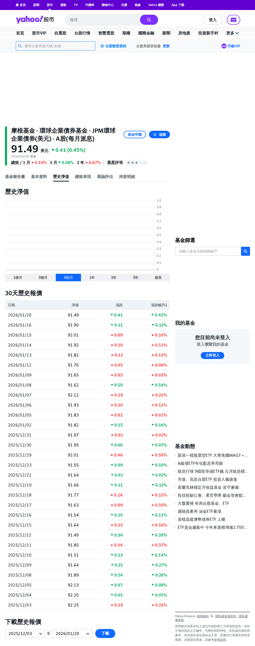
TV (76, 5)
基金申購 (135, 134)
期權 (126, 33)
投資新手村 (208, 33)
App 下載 (178, 5)
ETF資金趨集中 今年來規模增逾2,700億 (213, 527)
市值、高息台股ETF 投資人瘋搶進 (207, 479)
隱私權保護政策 (225, 616)
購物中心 (108, 5)
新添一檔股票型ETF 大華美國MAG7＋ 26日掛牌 (213, 455)
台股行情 (82, 33)
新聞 (36, 5)
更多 (233, 33)
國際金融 (146, 33)
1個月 (17, 277)
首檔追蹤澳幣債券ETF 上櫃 (201, 519)
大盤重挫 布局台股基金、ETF (203, 503)
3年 (113, 277)
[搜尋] (149, 20)
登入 (213, 19)
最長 (158, 277)
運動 (63, 5)
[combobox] (103, 20)
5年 (135, 277)
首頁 (21, 5)
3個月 (43, 277)
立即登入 (213, 355)
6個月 (68, 277)
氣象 (138, 5)
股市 (50, 5)
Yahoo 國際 (156, 5)
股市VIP (39, 33)
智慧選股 (106, 33)
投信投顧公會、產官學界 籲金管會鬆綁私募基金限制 (213, 495)
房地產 (184, 33)
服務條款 (203, 616)
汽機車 (89, 5)
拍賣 (124, 5)
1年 (92, 277)
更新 (166, 46)
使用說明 (220, 640)
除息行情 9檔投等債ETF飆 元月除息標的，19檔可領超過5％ (213, 471)
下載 (105, 633)
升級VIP (234, 46)
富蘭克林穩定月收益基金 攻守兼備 (208, 487)
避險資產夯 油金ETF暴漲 (199, 511)
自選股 (60, 33)
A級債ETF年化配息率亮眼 (200, 463)
